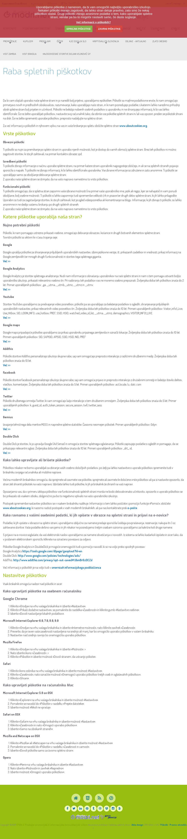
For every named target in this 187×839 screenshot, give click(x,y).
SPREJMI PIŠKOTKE (78, 28)
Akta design (137, 824)
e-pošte (132, 510)
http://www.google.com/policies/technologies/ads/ (49, 558)
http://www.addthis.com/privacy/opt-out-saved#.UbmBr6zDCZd (52, 562)
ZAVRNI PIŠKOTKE (109, 28)
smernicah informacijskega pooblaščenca (76, 569)
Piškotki (164, 824)
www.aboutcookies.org (17, 510)
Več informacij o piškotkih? (93, 22)
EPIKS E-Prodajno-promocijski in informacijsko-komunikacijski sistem (52, 824)
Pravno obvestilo (178, 824)
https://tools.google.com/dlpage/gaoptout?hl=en (52, 553)
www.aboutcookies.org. (133, 128)
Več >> (6, 263)
